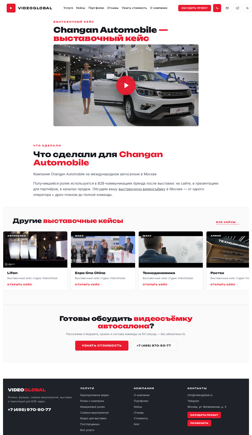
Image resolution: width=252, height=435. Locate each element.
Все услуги (87, 430)
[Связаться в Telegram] (237, 8)
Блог (137, 424)
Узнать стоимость (102, 345)
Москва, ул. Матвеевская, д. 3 (206, 406)
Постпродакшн (90, 424)
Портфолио (141, 400)
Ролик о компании (92, 400)
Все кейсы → (227, 222)
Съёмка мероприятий (94, 412)
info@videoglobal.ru (200, 395)
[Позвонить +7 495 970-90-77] (217, 8)
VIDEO (27, 389)
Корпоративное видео (94, 395)
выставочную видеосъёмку (142, 189)
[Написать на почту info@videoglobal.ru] (227, 8)
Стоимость (141, 418)
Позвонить (199, 423)
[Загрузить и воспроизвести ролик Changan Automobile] (126, 85)
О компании (142, 395)
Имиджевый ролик (92, 406)
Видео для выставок (93, 418)
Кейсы (80, 7)
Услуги (68, 7)
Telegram (193, 400)
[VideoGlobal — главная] (29, 8)
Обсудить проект (194, 7)
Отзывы (113, 7)
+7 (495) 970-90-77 (154, 345)
